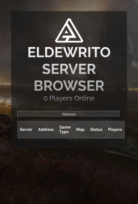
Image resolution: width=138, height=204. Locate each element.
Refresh (69, 114)
